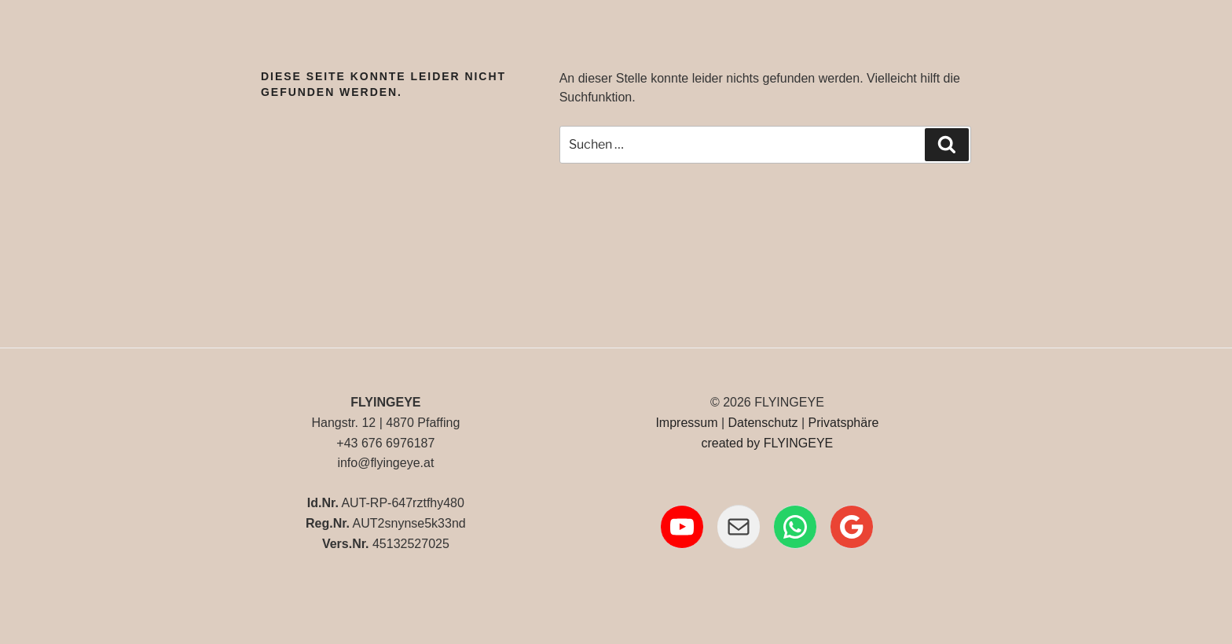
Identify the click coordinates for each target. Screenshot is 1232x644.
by (753, 443)
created (721, 443)
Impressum (686, 422)
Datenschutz (763, 422)
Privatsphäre (843, 422)
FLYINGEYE (799, 443)
